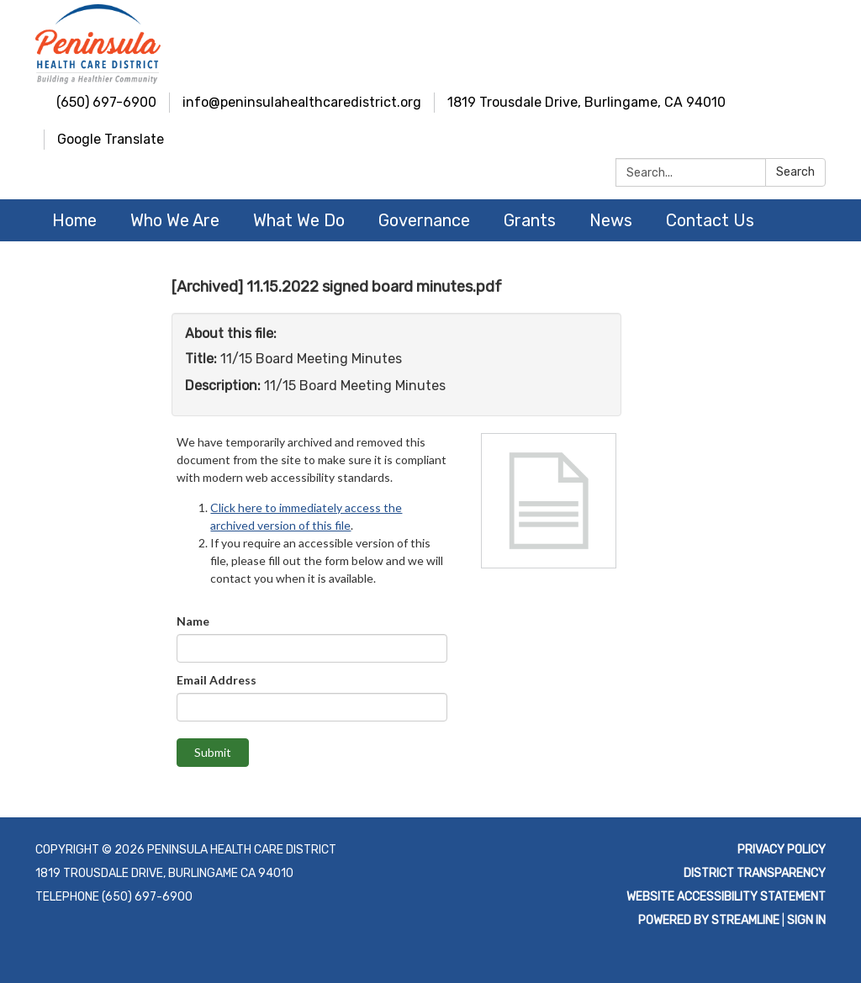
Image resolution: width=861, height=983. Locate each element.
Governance (424, 220)
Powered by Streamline (708, 920)
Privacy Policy (781, 850)
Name (193, 621)
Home (74, 220)
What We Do (299, 220)
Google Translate (110, 139)
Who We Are (174, 220)
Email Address (216, 680)
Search (795, 172)
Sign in (806, 920)
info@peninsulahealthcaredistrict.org (301, 102)
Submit (212, 752)
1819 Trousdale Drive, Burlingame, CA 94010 (586, 102)
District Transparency (755, 873)
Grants (530, 220)
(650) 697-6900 (106, 102)
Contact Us (710, 220)
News (610, 220)
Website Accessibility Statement (726, 897)
